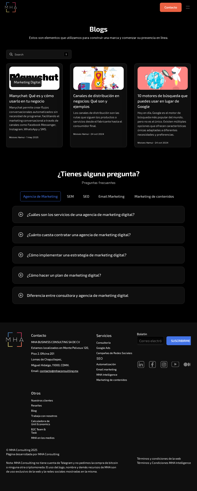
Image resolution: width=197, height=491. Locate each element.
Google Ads (103, 347)
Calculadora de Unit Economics (40, 422)
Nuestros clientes (42, 400)
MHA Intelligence (106, 374)
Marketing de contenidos (111, 379)
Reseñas (36, 405)
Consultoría (103, 342)
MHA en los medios (42, 437)
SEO (100, 358)
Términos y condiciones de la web (159, 458)
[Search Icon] (39, 54)
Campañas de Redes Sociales (114, 353)
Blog (34, 410)
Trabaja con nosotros (44, 415)
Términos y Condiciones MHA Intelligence (164, 462)
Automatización (106, 364)
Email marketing (106, 369)
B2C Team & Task (38, 431)
